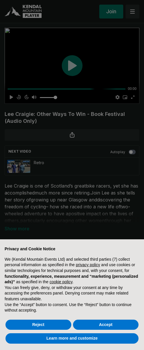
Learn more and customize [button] (72, 338)
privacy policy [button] (88, 264)
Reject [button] (38, 324)
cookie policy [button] (61, 281)
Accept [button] (106, 324)
